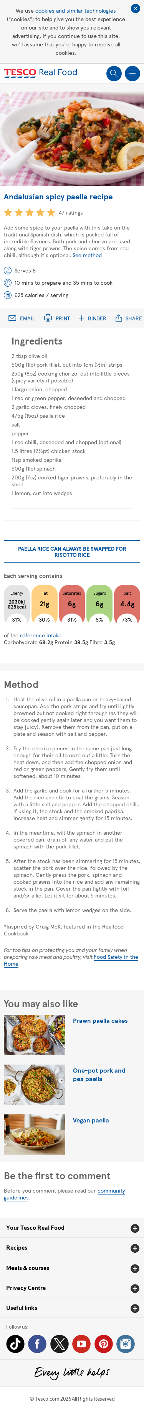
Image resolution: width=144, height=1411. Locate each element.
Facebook (37, 1344)
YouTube (81, 1344)
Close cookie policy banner (135, 8)
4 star (40, 212)
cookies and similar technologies (75, 10)
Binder (92, 318)
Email (21, 318)
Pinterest (103, 1344)
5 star (51, 212)
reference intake (40, 635)
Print (57, 318)
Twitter (59, 1344)
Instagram (125, 1344)
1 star (8, 212)
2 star (18, 212)
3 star (29, 212)
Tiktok (15, 1344)
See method (87, 255)
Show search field (114, 73)
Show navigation (132, 73)
